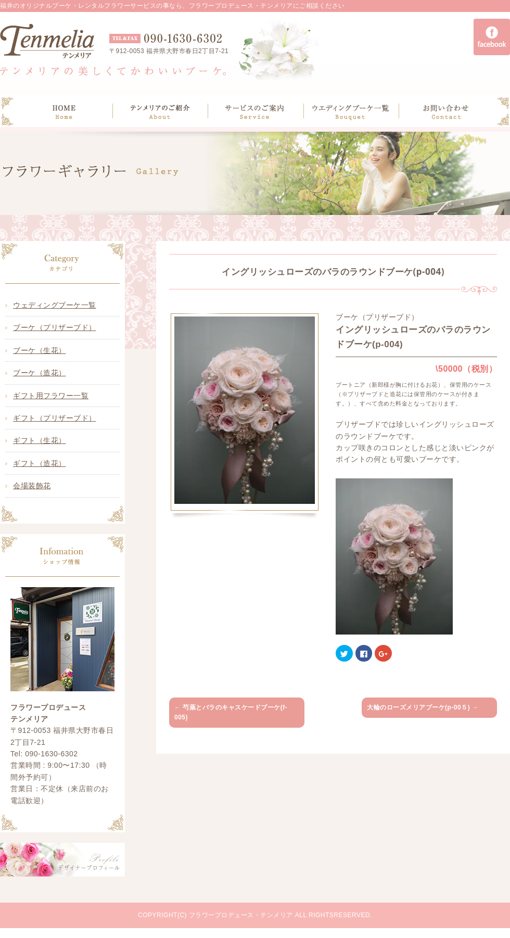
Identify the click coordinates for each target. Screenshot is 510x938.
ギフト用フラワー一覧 (50, 395)
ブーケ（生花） (39, 350)
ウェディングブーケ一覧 (54, 305)
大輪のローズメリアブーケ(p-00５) (423, 707)
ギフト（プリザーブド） (54, 418)
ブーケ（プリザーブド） (54, 327)
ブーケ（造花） (39, 373)
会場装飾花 (32, 485)
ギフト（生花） (39, 440)
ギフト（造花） (39, 463)
